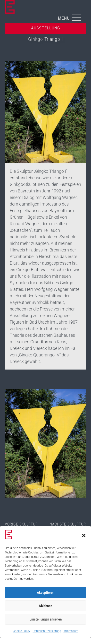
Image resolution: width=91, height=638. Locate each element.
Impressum (71, 631)
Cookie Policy (21, 631)
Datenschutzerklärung (47, 631)
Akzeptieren (45, 592)
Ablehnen (45, 606)
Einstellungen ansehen (46, 619)
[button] (83, 535)
